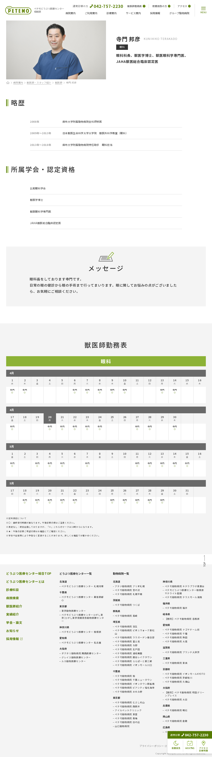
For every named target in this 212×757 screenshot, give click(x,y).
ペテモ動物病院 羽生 (126, 626)
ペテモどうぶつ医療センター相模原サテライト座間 (184, 592)
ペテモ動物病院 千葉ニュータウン (133, 679)
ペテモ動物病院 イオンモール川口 (133, 665)
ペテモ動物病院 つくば (127, 604)
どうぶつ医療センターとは (25, 581)
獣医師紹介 (14, 606)
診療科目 (12, 590)
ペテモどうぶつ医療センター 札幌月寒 (83, 586)
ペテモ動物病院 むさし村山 (130, 702)
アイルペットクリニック (128, 710)
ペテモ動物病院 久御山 (177, 681)
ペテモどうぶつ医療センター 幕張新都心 (83, 598)
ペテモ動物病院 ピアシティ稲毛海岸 (134, 687)
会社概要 (195, 746)
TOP (204, 561)
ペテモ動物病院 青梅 (126, 718)
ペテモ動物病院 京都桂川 (178, 677)
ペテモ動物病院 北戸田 (127, 649)
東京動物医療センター (74, 610)
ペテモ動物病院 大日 (176, 699)
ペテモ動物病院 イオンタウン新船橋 (134, 683)
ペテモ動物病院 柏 (125, 675)
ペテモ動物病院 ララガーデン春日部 (134, 637)
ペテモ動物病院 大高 (176, 641)
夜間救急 (161, 6)
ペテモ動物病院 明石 (176, 710)
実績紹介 (12, 614)
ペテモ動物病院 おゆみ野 (128, 691)
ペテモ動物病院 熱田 (176, 637)
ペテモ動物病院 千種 (176, 633)
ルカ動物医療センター (74, 661)
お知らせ (12, 631)
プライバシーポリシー (151, 746)
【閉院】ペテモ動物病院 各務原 (182, 618)
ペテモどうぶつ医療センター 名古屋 (81, 642)
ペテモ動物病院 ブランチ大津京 (182, 652)
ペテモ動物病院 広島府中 (178, 731)
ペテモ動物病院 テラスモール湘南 (183, 597)
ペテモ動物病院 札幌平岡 (128, 594)
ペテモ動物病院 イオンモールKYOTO (185, 673)
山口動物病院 (122, 726)
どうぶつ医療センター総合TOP (28, 573)
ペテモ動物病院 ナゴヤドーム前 (182, 629)
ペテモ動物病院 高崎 (126, 615)
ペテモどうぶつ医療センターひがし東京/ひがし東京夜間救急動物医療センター (83, 617)
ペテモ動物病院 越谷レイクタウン (133, 657)
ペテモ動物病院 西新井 (127, 706)
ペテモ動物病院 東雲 (126, 714)
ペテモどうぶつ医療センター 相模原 (81, 631)
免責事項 (177, 746)
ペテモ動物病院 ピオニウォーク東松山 (134, 632)
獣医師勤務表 (136, 6)
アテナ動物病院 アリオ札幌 (130, 586)
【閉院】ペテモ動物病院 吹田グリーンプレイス (184, 694)
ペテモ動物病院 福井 (176, 607)
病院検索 (12, 598)
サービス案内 (133, 13)
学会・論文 (14, 622)
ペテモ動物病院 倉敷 (176, 720)
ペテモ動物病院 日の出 (127, 722)
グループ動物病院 (179, 13)
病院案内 (71, 13)
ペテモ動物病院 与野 (126, 645)
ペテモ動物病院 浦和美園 (128, 653)
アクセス (183, 6)
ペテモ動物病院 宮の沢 (127, 590)
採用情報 (155, 13)
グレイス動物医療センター (76, 657)
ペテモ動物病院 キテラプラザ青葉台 (184, 586)
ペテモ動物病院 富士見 (127, 641)
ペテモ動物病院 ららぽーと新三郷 (133, 661)
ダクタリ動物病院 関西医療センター (81, 653)
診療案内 (112, 13)
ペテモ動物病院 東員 (176, 662)
